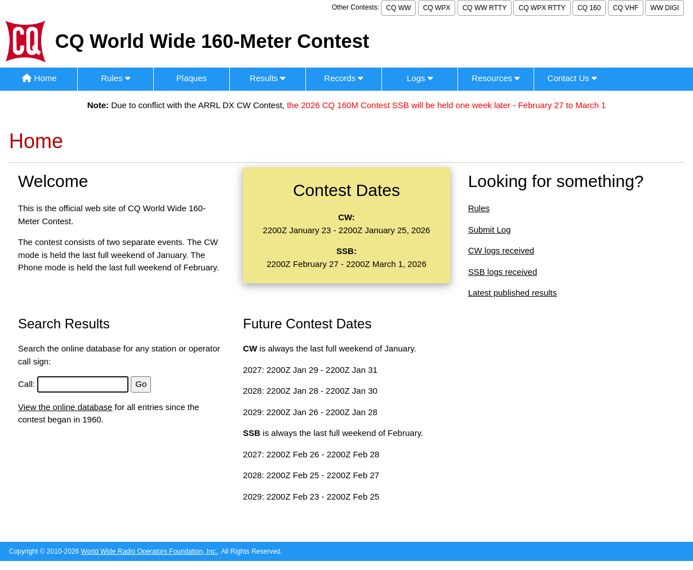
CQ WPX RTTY (541, 8)
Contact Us (572, 78)
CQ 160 (589, 8)
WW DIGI (664, 8)
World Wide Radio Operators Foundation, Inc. (149, 551)
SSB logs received (502, 272)
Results (267, 78)
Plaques (191, 78)
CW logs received (501, 250)
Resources (495, 78)
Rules (115, 78)
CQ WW (398, 8)
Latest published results (512, 292)
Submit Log (489, 229)
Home (39, 78)
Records (343, 78)
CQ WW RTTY (485, 8)
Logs (420, 78)
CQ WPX (437, 8)
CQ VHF (625, 8)
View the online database (65, 407)
